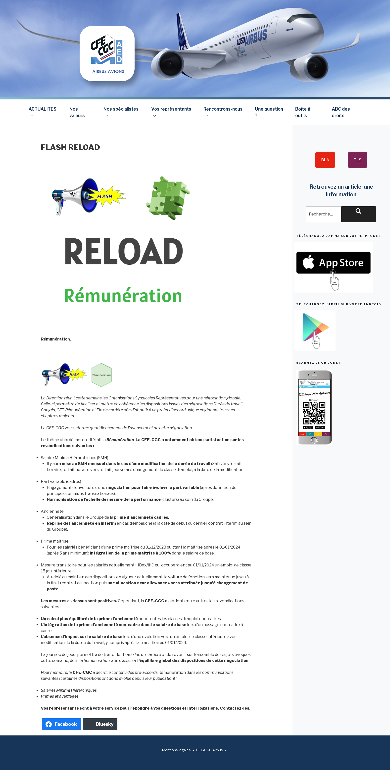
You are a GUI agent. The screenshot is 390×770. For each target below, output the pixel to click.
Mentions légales (176, 750)
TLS (357, 160)
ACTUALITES (42, 112)
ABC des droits (341, 112)
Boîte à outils (302, 112)
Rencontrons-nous (223, 112)
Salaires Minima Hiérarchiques (69, 690)
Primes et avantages (60, 696)
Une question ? (269, 112)
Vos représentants (171, 112)
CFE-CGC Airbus (209, 750)
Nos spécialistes (121, 112)
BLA (325, 160)
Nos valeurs (77, 112)
